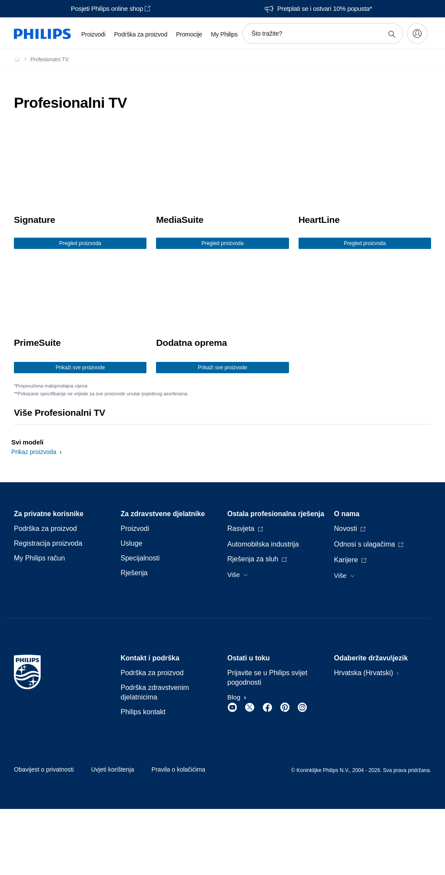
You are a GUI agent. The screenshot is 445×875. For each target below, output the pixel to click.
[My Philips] (417, 33)
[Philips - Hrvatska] (22, 59)
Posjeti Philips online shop (107, 8)
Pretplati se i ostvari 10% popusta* (324, 8)
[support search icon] (391, 34)
